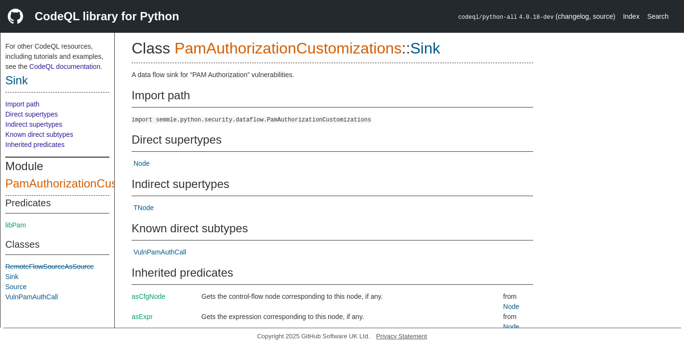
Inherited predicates (35, 144)
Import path (22, 104)
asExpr (142, 316)
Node (141, 163)
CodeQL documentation (64, 66)
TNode (144, 208)
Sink (16, 80)
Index (631, 16)
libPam (15, 225)
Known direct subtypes (39, 134)
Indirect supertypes (33, 124)
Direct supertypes (31, 114)
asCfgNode (148, 296)
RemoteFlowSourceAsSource (49, 266)
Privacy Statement (401, 336)
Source (16, 287)
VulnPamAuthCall (31, 297)
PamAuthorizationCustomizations (90, 183)
